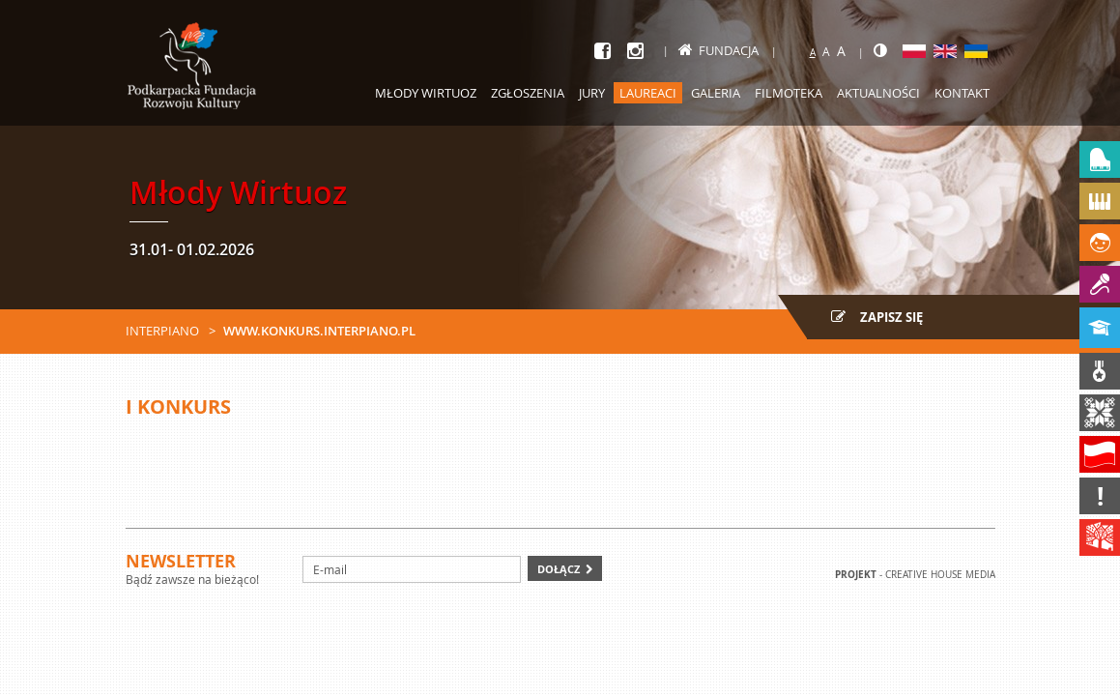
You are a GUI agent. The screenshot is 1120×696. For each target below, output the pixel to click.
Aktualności (878, 93)
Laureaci (647, 93)
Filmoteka (788, 93)
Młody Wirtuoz (425, 93)
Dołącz (558, 569)
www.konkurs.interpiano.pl (319, 330)
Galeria (715, 93)
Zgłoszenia (527, 93)
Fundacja (718, 50)
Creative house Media (940, 574)
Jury (592, 93)
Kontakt (962, 93)
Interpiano (162, 330)
